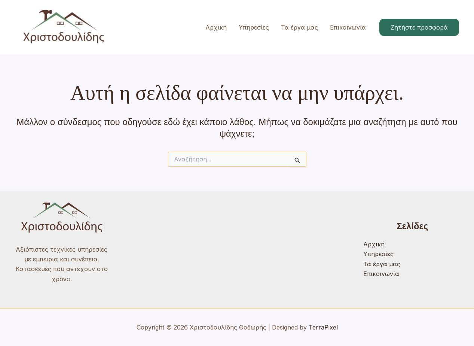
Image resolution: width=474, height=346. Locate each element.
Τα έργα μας (299, 27)
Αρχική (216, 27)
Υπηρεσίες (254, 27)
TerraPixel (323, 327)
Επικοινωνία (348, 27)
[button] (419, 27)
